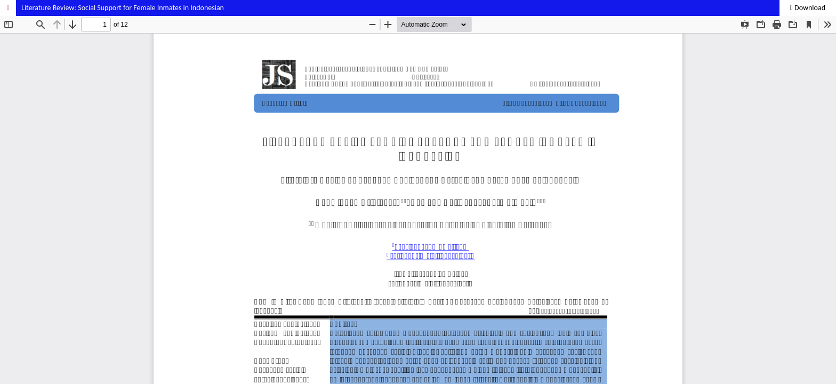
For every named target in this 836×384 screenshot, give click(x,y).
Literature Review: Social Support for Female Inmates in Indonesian (122, 7)
